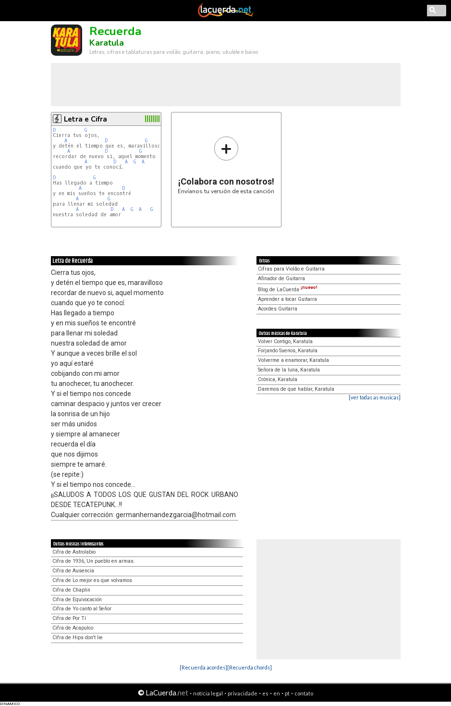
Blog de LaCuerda (287, 289)
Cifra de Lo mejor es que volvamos (92, 580)
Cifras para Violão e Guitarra (291, 269)
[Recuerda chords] (249, 667)
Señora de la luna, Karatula (289, 370)
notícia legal (208, 693)
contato (303, 693)
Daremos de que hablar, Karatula (296, 389)
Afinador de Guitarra (281, 278)
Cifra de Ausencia (73, 571)
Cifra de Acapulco (72, 628)
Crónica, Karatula (277, 379)
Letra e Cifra (85, 119)
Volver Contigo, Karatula (285, 341)
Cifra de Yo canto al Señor (81, 609)
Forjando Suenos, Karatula (287, 350)
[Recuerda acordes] (203, 667)
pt (287, 693)
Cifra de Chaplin (71, 590)
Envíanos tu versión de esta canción (226, 165)
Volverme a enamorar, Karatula (293, 360)
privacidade (242, 693)
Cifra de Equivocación (77, 599)
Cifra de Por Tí (69, 618)
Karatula (106, 43)
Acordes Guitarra (277, 309)
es (265, 693)
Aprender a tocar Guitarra (287, 299)
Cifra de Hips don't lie (77, 637)
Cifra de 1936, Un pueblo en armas (93, 561)
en (276, 693)
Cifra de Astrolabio (74, 552)
